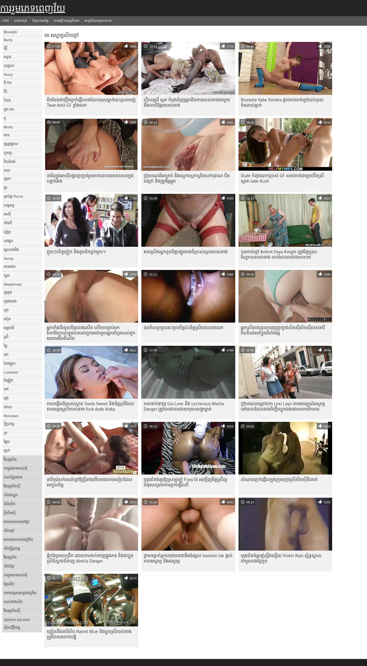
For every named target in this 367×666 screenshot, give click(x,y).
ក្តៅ (6, 310)
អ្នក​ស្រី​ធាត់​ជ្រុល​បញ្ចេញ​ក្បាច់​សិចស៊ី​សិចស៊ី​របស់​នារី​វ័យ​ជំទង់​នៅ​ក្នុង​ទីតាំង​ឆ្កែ (283, 330)
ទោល (8, 407)
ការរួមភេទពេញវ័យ (32, 8)
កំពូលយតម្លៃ (40, 20)
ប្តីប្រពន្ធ (9, 423)
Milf (7, 170)
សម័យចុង (20, 20)
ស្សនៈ (8, 56)
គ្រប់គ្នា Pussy (13, 196)
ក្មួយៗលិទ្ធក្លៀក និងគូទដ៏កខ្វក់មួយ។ (76, 251)
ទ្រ (5, 432)
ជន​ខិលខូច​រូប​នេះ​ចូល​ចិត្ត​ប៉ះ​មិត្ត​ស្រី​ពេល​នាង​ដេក (183, 327)
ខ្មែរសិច (9, 583)
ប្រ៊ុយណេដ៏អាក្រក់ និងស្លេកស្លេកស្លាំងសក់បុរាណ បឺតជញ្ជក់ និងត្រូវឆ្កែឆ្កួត (187, 178)
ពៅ (6, 389)
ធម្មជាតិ (9, 327)
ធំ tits (8, 82)
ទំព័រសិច (9, 503)
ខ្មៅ (6, 398)
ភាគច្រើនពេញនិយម (67, 20)
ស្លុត (7, 275)
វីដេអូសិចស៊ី (12, 486)
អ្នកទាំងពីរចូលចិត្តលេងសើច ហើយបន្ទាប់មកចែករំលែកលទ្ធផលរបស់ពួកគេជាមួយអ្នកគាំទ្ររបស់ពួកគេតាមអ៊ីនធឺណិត (91, 333)
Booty (8, 127)
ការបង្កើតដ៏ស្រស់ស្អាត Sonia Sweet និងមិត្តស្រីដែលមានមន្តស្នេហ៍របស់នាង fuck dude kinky (90, 406)
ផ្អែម (7, 441)
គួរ (5, 187)
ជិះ (6, 91)
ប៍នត (7, 100)
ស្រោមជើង (11, 249)
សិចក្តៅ (9, 530)
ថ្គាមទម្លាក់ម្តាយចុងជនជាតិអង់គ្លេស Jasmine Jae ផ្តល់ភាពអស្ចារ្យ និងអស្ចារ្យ (188, 558)
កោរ (7, 134)
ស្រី (6, 336)
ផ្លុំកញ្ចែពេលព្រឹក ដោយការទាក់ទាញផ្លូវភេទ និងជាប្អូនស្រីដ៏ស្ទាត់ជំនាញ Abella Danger (90, 558)
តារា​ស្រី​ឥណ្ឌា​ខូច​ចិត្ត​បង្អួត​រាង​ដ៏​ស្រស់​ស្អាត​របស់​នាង (186, 251)
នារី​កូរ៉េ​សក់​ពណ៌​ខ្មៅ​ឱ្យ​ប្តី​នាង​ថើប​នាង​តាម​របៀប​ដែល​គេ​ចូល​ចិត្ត (89, 482)
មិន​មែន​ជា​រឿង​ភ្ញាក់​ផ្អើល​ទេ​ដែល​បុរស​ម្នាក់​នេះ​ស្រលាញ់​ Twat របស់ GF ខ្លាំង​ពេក (91, 102)
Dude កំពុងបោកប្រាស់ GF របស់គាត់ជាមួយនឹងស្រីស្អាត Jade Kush (282, 178)
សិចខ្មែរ (9, 566)
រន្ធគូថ (8, 292)
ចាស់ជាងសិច (13, 601)
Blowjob (10, 31)
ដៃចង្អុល (9, 363)
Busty (8, 39)
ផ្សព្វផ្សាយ (11, 143)
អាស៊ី (7, 214)
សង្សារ (8, 240)
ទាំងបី (8, 223)
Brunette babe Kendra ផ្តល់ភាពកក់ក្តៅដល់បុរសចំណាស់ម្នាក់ (282, 102)
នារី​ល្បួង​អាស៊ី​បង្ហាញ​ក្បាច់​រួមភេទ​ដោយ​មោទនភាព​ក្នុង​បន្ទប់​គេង (90, 178)
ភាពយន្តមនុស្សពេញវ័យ (20, 592)
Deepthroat (13, 284)
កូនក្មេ (8, 152)
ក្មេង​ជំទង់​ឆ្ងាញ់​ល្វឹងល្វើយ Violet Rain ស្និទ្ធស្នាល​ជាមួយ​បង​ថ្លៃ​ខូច (281, 558)
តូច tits (9, 109)
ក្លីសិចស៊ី (9, 512)
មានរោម (9, 266)
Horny (8, 258)
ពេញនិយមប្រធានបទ (98, 20)
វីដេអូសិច (10, 459)
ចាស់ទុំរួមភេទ (13, 477)
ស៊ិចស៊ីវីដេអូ (12, 627)
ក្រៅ (7, 450)
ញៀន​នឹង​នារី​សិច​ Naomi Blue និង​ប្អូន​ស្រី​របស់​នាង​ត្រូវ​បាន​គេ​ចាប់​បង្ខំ (89, 634)
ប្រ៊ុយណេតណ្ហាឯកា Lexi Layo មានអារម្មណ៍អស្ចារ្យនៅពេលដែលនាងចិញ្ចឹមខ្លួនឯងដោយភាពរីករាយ (283, 406)
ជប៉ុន (7, 318)
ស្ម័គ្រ (7, 231)
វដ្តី (5, 47)
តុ (5, 118)
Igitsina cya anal (17, 619)
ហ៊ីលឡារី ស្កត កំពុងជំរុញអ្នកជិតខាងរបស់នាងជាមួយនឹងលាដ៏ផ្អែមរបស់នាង (187, 102)
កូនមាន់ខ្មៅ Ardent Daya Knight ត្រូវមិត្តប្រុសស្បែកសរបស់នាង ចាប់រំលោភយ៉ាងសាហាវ (279, 254)
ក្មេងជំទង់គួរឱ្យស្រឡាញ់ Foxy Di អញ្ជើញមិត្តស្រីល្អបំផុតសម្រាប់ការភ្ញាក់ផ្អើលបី (185, 482)
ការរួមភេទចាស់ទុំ (15, 468)
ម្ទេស (7, 178)
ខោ (6, 354)
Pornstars (11, 415)
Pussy (8, 74)
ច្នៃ (5, 345)
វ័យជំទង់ (9, 161)
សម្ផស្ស (9, 205)
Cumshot (11, 372)
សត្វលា (9, 65)
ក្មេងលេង (10, 301)
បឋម (5, 20)
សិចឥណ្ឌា (11, 495)
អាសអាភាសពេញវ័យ (18, 539)
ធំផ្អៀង (8, 380)
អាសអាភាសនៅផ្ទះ (17, 521)
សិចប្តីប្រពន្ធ (12, 548)
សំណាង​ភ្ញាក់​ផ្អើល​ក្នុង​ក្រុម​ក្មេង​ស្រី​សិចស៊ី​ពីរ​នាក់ (279, 479)
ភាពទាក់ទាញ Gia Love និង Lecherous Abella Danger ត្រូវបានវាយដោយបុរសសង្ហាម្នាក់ (184, 406)
